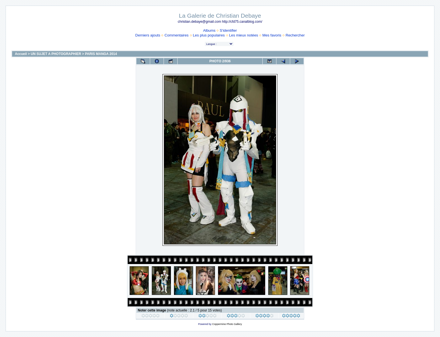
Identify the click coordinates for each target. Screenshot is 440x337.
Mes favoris (271, 35)
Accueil (21, 54)
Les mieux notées (243, 35)
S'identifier (228, 30)
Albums (209, 30)
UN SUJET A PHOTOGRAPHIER (56, 54)
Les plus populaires (209, 35)
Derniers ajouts (147, 35)
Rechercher (295, 35)
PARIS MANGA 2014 (101, 54)
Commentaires (176, 35)
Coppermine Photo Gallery (227, 324)
